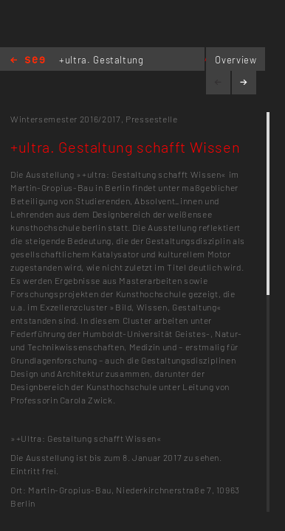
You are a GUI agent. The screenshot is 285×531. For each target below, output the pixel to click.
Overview (235, 60)
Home (27, 61)
